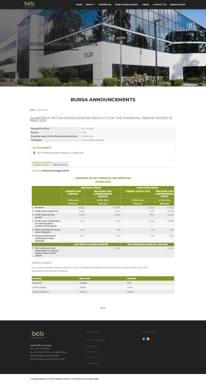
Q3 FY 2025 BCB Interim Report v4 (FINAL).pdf (60, 152)
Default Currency (41, 165)
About (90, 4)
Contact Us (94, 357)
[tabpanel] (103, 47)
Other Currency (60, 165)
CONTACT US (68, 379)
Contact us (159, 4)
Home (79, 4)
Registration (177, 4)
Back (103, 307)
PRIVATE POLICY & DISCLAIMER (86, 379)
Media (146, 4)
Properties (105, 4)
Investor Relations (127, 4)
